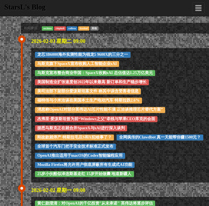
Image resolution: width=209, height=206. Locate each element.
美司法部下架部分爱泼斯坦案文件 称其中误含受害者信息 (88, 91)
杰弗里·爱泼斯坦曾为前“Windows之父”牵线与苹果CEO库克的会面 (96, 119)
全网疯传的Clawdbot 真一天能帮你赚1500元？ (160, 137)
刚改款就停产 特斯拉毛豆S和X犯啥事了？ (74, 137)
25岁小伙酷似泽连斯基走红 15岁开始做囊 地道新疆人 (84, 174)
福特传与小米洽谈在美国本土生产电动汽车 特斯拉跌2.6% (88, 100)
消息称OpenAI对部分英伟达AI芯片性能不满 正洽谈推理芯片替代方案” (100, 109)
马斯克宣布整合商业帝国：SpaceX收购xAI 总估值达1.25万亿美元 (95, 73)
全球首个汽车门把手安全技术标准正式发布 (75, 146)
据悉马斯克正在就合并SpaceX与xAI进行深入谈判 (81, 128)
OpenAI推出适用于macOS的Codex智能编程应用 (80, 155)
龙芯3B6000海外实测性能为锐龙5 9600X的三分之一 (82, 54)
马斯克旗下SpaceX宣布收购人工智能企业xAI (77, 64)
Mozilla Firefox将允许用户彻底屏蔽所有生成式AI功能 (84, 165)
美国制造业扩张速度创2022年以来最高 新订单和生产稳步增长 (92, 82)
